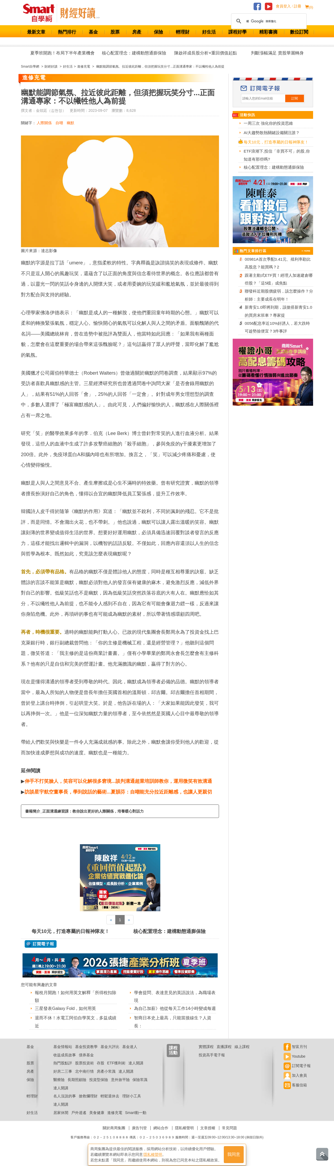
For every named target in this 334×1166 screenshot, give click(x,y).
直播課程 (224, 1053)
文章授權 (207, 1134)
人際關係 (44, 123)
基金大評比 (110, 1053)
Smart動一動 (135, 1119)
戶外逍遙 (78, 1119)
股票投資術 (84, 1070)
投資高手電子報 (212, 1062)
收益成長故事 (64, 1062)
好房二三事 (62, 1078)
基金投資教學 (86, 1053)
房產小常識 (106, 1078)
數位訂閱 (299, 32)
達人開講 (135, 1070)
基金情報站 (62, 1053)
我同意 (233, 1153)
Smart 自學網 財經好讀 (80, 13)
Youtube (295, 1063)
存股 (100, 1070)
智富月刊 (295, 1053)
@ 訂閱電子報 (41, 944)
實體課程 (206, 1053)
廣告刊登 (139, 1134)
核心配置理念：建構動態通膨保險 (134, 53)
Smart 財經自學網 (41, 13)
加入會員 (295, 1082)
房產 (136, 32)
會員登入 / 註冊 (288, 6)
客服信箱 (295, 1092)
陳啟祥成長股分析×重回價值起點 (205, 53)
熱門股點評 (62, 1070)
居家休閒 (60, 1119)
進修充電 (114, 1119)
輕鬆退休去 (110, 1103)
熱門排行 (67, 32)
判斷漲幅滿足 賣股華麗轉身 (277, 53)
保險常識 (139, 1086)
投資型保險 (98, 1086)
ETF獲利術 (116, 1070)
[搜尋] (268, 21)
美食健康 (96, 1119)
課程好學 (237, 32)
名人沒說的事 (64, 1103)
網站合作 (160, 1134)
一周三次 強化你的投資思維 (268, 123)
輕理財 (183, 32)
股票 (115, 32)
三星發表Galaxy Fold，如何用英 (65, 1008)
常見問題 (229, 1134)
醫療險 (59, 1086)
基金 (93, 32)
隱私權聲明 (184, 1134)
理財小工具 (131, 1103)
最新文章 (36, 32)
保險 (158, 32)
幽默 (70, 123)
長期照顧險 (77, 1086)
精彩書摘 (268, 32)
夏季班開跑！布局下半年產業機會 (62, 53)
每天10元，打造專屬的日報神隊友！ (70, 931)
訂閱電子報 (297, 1072)
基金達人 (129, 1053)
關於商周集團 (114, 1134)
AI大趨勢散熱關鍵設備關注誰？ (272, 132)
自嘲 (59, 123)
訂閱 (294, 98)
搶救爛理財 (88, 1103)
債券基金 (86, 1062)
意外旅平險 (120, 1086)
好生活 (209, 32)
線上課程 (242, 1053)
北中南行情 (84, 1078)
